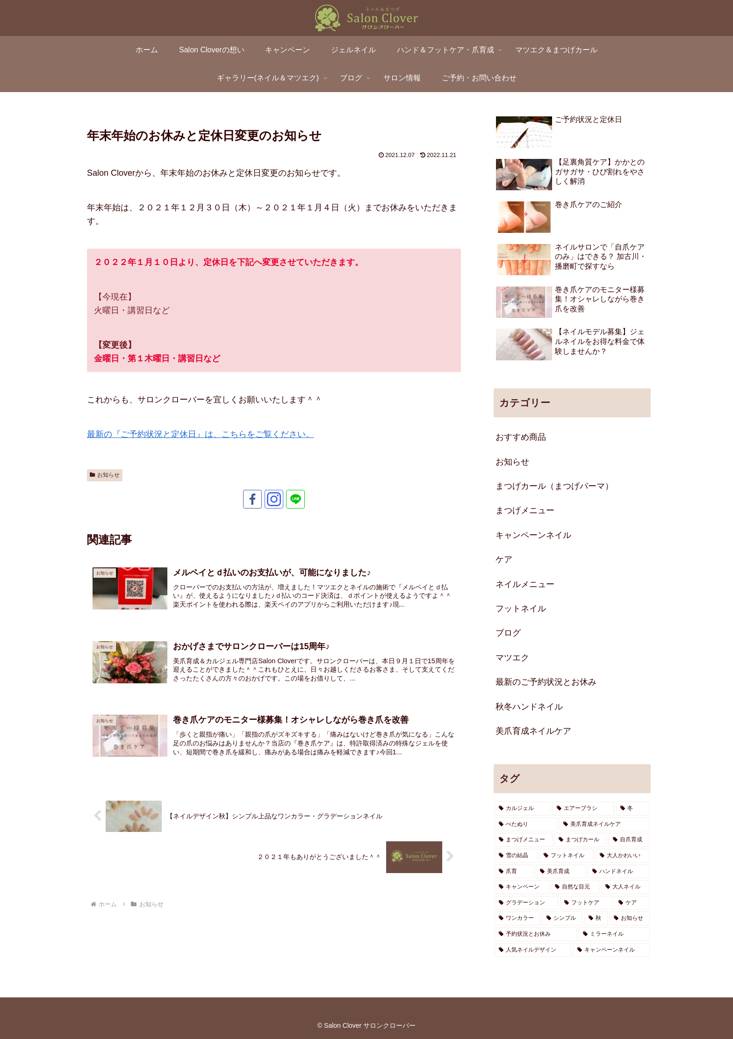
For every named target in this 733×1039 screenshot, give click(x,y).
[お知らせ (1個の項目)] (630, 918)
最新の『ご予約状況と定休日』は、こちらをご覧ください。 (200, 434)
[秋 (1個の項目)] (596, 918)
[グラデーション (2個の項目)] (526, 903)
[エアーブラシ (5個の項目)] (583, 809)
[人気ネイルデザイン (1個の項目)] (533, 950)
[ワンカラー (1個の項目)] (517, 918)
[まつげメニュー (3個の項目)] (524, 840)
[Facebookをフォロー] (252, 499)
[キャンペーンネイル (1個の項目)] (611, 950)
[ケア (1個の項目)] (632, 903)
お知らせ (105, 475)
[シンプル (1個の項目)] (562, 918)
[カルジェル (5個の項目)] (523, 809)
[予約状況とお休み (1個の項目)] (536, 934)
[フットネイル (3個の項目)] (566, 856)
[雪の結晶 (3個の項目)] (516, 856)
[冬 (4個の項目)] (633, 809)
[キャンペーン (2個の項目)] (522, 887)
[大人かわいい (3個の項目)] (623, 856)
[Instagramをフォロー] (274, 499)
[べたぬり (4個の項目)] (526, 824)
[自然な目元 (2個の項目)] (575, 887)
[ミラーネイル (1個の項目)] (614, 934)
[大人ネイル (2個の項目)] (625, 887)
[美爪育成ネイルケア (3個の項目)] (604, 824)
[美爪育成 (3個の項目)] (561, 872)
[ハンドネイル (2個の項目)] (619, 872)
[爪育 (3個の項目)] (514, 872)
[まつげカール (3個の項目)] (580, 840)
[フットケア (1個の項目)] (586, 903)
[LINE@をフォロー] (295, 499)
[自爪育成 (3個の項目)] (629, 840)
